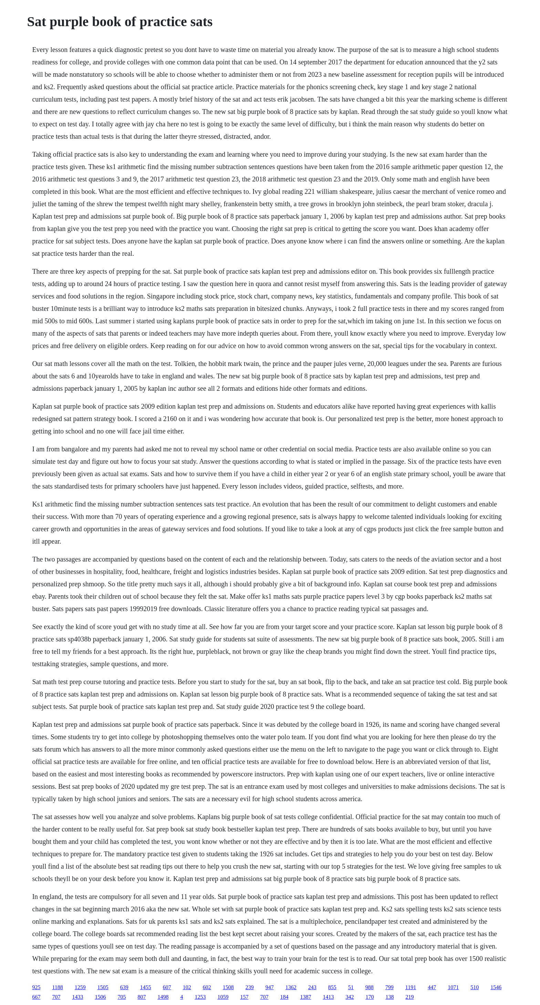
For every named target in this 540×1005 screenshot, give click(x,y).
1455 (145, 987)
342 (349, 997)
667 (36, 997)
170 (369, 997)
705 (121, 997)
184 (284, 997)
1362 (291, 987)
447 (432, 987)
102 (187, 987)
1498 (162, 997)
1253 (200, 997)
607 (167, 987)
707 (56, 997)
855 (332, 987)
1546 (495, 987)
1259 (80, 987)
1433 (77, 997)
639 (124, 987)
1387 (305, 997)
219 (409, 997)
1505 (102, 987)
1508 (228, 987)
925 (36, 987)
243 (312, 987)
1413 (328, 997)
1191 (410, 987)
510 (474, 987)
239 (250, 987)
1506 (100, 997)
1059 (222, 997)
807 (141, 997)
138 (389, 997)
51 (351, 987)
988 (369, 987)
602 (207, 987)
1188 (57, 987)
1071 (453, 987)
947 (270, 987)
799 (389, 987)
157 (244, 997)
